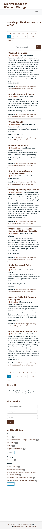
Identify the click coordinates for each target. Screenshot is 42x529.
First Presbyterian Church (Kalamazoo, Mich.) (21, 480)
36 (19, 33)
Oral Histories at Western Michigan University (20, 172)
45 (25, 37)
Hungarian (10, 460)
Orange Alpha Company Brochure (23, 189)
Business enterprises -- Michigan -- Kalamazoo (21, 440)
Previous (12, 33)
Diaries (9, 437)
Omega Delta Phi (16, 121)
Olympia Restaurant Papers (21, 94)
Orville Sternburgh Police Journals (20, 266)
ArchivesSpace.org (25, 524)
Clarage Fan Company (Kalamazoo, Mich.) (20, 477)
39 (31, 33)
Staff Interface (11, 524)
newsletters (11, 443)
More (11, 452)
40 (35, 33)
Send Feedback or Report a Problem (24, 526)
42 (13, 37)
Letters (9, 446)
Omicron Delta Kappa (18, 145)
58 (33, 37)
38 (27, 33)
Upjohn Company (12, 466)
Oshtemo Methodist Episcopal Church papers (22, 298)
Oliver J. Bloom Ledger (18, 52)
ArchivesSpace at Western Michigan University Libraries (17, 7)
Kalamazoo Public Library (15, 469)
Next (11, 40)
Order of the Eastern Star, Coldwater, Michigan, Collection (23, 229)
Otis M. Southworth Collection (22, 331)
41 (9, 37)
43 (17, 37)
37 (23, 33)
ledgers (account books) (15, 449)
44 (21, 37)
